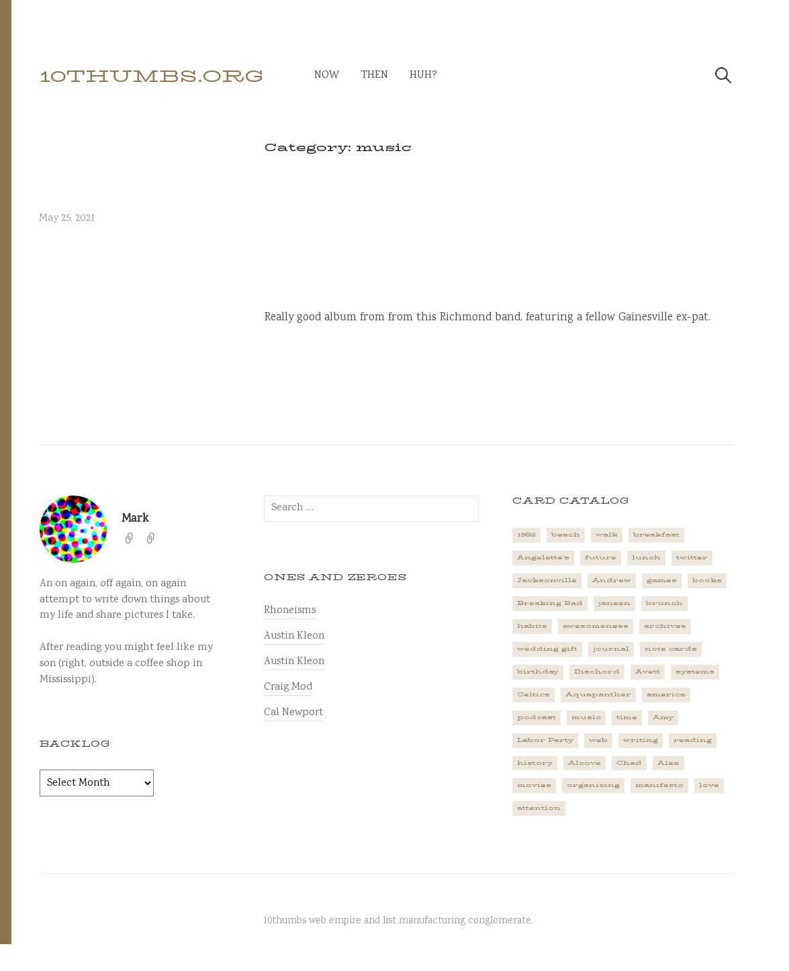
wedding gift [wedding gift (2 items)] (547, 649)
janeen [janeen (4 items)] (614, 603)
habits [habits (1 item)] (532, 626)
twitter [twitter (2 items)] (692, 557)
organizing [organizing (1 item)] (593, 785)
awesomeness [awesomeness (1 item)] (596, 626)
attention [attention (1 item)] (539, 808)
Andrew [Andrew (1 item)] (611, 580)
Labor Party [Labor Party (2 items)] (545, 740)
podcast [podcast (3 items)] (536, 717)
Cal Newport (293, 713)
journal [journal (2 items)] (611, 649)
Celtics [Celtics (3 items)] (533, 694)
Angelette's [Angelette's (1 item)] (543, 557)
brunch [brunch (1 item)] (664, 603)
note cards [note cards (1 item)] (671, 649)
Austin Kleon (294, 636)
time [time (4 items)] (626, 717)
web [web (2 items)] (598, 740)
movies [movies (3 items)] (534, 785)
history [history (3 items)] (535, 763)
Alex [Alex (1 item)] (668, 763)
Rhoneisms (290, 610)
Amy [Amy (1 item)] (663, 717)
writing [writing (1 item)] (640, 740)
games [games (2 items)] (662, 580)
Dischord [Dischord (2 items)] (597, 671)
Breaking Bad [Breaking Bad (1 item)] (550, 603)
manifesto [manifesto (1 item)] (659, 785)
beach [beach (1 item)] (565, 534)
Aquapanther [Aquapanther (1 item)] (598, 694)
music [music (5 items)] (586, 717)
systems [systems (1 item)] (695, 671)
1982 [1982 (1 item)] (526, 534)
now (326, 75)
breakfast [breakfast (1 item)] (656, 534)
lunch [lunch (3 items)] (646, 557)
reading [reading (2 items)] (693, 740)
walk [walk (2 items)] (607, 534)
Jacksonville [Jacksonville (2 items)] (547, 580)
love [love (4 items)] (709, 785)
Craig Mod (288, 687)
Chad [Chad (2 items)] (629, 763)
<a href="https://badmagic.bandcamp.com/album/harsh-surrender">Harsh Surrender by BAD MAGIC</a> (500, 245)
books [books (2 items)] (707, 580)
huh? (423, 75)
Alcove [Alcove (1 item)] (584, 763)
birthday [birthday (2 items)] (538, 671)
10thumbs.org (152, 76)
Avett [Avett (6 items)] (647, 671)
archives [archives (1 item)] (665, 626)
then (374, 75)
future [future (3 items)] (600, 557)
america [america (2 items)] (666, 694)
